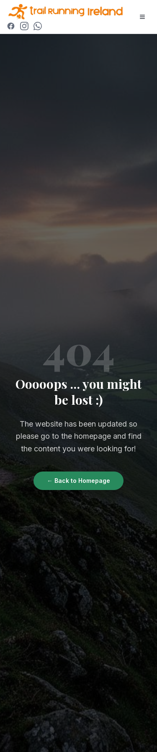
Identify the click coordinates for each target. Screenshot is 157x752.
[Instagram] (24, 26)
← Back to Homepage (78, 480)
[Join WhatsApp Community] (37, 26)
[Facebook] (11, 26)
